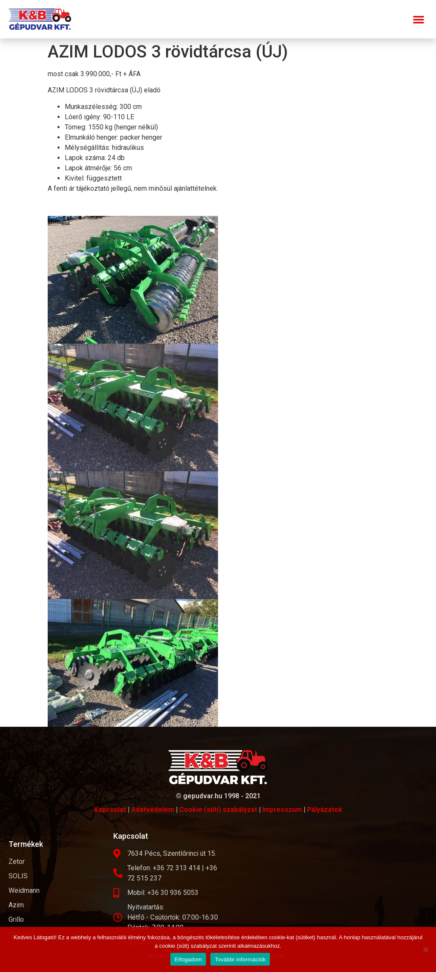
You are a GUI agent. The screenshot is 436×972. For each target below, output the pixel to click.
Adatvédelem (152, 810)
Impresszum (282, 810)
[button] (418, 19)
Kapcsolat (110, 810)
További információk (240, 959)
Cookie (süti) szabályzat (218, 810)
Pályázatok (324, 810)
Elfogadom (188, 959)
